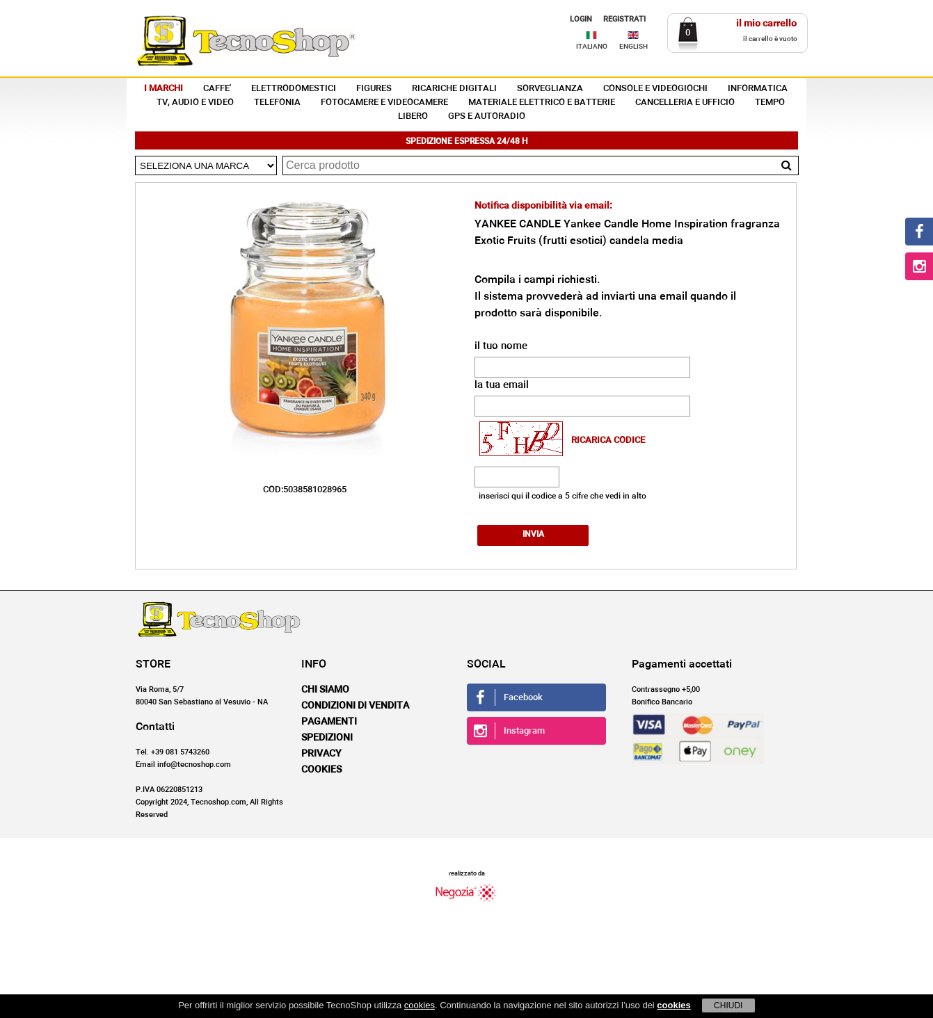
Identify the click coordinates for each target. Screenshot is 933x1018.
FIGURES (374, 88)
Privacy (321, 753)
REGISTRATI (624, 19)
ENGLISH (633, 46)
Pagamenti (329, 721)
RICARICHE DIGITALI (454, 88)
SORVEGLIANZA (550, 88)
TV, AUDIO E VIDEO (195, 102)
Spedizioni (327, 737)
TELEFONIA (277, 102)
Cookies (321, 769)
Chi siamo (325, 689)
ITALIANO (591, 46)
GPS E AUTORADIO (486, 116)
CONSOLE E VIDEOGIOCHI (655, 88)
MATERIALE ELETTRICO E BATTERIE (541, 102)
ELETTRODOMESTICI (293, 88)
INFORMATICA (758, 88)
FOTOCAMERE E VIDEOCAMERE (384, 102)
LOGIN (581, 19)
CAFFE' (217, 88)
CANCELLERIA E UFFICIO (685, 102)
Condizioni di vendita (355, 705)
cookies (419, 1005)
